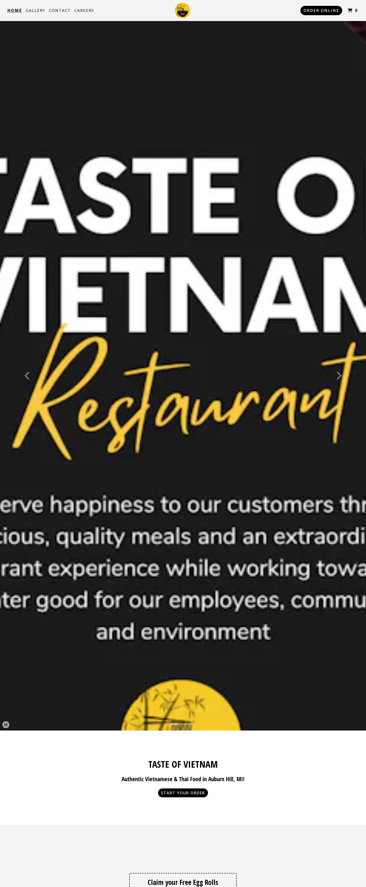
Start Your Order (183, 792)
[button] (27, 376)
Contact (60, 10)
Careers (84, 10)
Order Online (321, 10)
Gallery (35, 10)
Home (14, 10)
